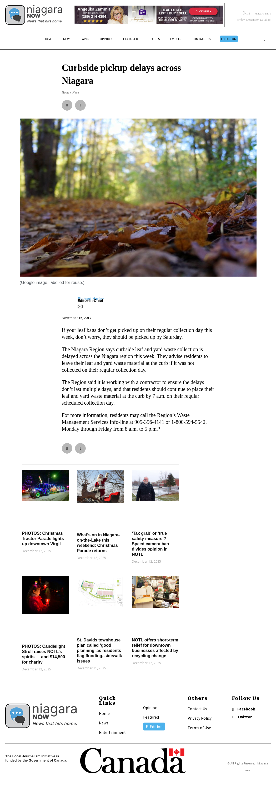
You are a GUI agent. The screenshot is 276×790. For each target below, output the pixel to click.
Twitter (245, 717)
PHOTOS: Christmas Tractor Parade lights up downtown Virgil (43, 538)
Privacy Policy (200, 718)
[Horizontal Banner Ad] (148, 15)
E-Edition (154, 726)
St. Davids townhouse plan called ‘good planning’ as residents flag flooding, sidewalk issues (99, 650)
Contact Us (197, 708)
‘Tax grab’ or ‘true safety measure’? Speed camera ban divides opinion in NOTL (150, 544)
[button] (264, 38)
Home (104, 713)
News (103, 722)
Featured (151, 717)
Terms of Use (199, 727)
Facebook (247, 709)
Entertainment (112, 732)
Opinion (150, 707)
